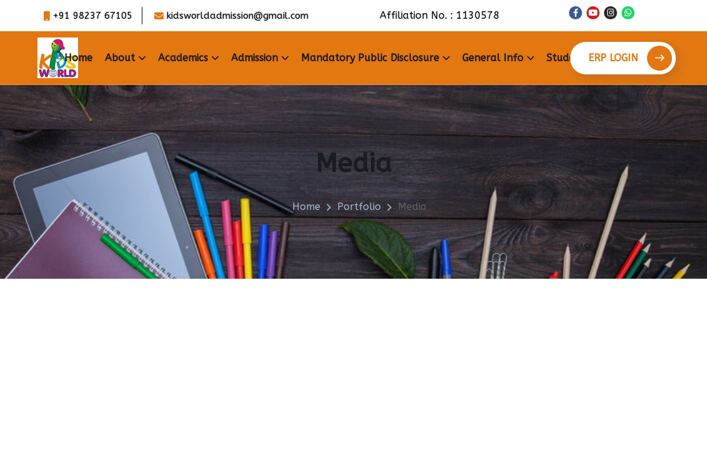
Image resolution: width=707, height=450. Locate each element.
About (120, 58)
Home (78, 58)
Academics (183, 58)
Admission (254, 58)
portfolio (359, 206)
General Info (492, 58)
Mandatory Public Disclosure (370, 58)
